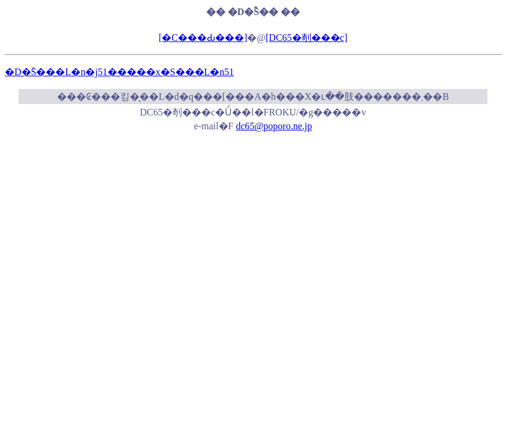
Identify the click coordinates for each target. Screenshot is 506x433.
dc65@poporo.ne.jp (274, 126)
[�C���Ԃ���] (203, 37)
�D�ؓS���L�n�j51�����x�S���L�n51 (119, 72)
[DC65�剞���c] (306, 37)
